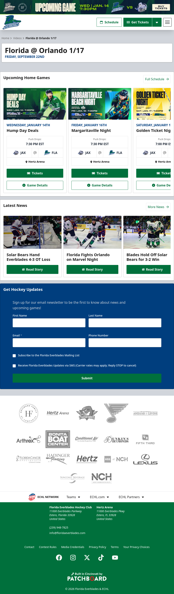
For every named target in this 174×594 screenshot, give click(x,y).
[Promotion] (87, 7)
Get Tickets (138, 22)
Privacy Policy (97, 547)
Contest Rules (47, 547)
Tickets (35, 173)
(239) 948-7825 (58, 527)
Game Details (35, 185)
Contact (29, 547)
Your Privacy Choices (136, 547)
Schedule (109, 22)
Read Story (32, 269)
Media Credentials (72, 547)
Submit (87, 378)
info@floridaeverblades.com (67, 533)
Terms (115, 547)
